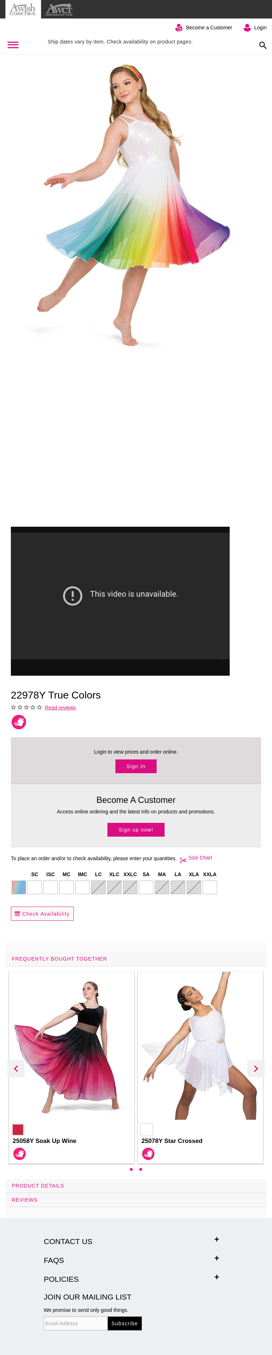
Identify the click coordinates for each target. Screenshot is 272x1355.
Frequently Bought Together (59, 959)
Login (260, 27)
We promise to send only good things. (86, 1310)
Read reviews (60, 707)
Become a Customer (209, 27)
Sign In (136, 766)
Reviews (25, 1200)
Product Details (38, 1186)
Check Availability (42, 914)
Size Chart (194, 860)
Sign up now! (136, 830)
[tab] (136, 1065)
